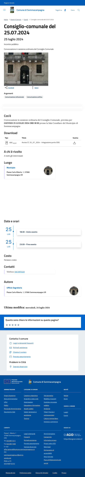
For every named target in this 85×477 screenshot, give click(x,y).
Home (6, 19)
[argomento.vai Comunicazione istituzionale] (14, 96)
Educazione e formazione (32, 405)
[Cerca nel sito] (78, 10)
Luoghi (66, 412)
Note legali (47, 447)
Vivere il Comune (15, 19)
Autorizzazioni (28, 402)
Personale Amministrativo (12, 408)
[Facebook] (64, 9)
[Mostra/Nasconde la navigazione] (4, 9)
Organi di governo (9, 395)
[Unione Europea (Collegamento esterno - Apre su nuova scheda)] (14, 382)
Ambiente (47, 408)
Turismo (26, 418)
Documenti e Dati (9, 412)
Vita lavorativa (48, 395)
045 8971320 (20, 272)
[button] (9, 3)
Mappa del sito (10, 473)
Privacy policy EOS (50, 443)
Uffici (5, 402)
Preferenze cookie (25, 473)
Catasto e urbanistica (31, 395)
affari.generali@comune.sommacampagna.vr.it (19, 449)
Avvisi (66, 399)
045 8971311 (11, 441)
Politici (6, 405)
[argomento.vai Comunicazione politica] (34, 96)
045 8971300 (11, 444)
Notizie (66, 395)
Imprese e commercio (51, 421)
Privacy (64, 473)
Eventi (26, 19)
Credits (55, 473)
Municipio (11, 167)
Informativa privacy (50, 440)
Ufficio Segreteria (14, 287)
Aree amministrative (10, 399)
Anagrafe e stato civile (31, 399)
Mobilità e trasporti (50, 399)
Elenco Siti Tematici (42, 473)
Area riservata (48, 456)
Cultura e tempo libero (51, 418)
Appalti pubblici (28, 408)
